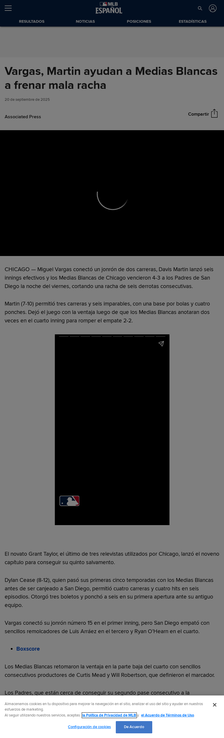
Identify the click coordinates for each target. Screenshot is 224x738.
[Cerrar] (214, 704)
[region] (112, 716)
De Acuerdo (134, 727)
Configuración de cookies (89, 727)
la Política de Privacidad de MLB (109, 715)
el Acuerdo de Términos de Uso (167, 715)
